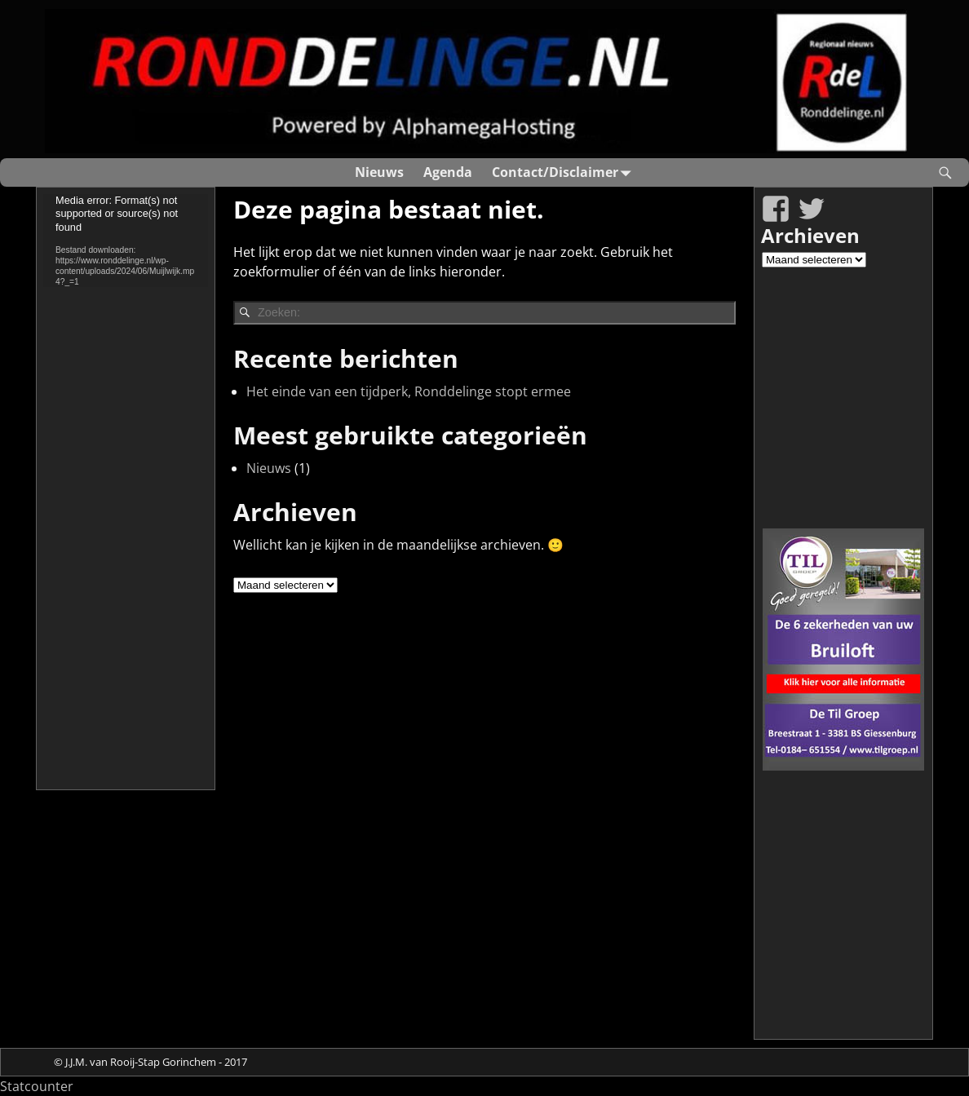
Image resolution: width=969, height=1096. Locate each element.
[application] (125, 240)
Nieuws (379, 172)
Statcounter (36, 1086)
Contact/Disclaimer (565, 172)
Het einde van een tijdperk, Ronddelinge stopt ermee (408, 391)
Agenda (447, 172)
